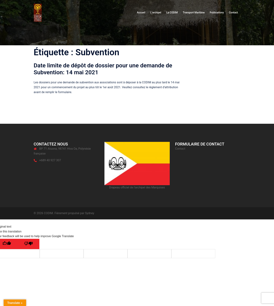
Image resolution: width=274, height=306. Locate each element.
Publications (217, 12)
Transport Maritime (194, 12)
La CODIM (172, 12)
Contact (233, 12)
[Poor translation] (28, 244)
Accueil (141, 12)
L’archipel (155, 12)
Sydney (89, 213)
